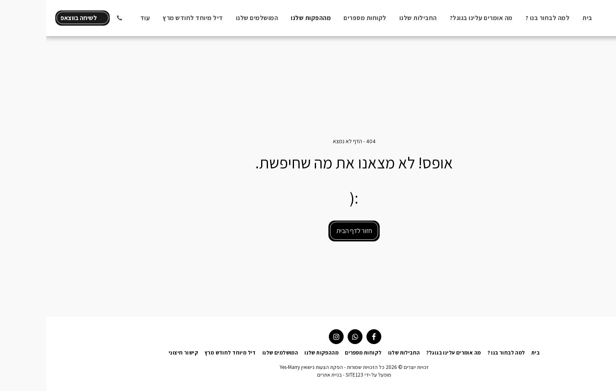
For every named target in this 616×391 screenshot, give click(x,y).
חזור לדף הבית (308, 230)
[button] (73, 18)
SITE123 (308, 374)
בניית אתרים (283, 374)
